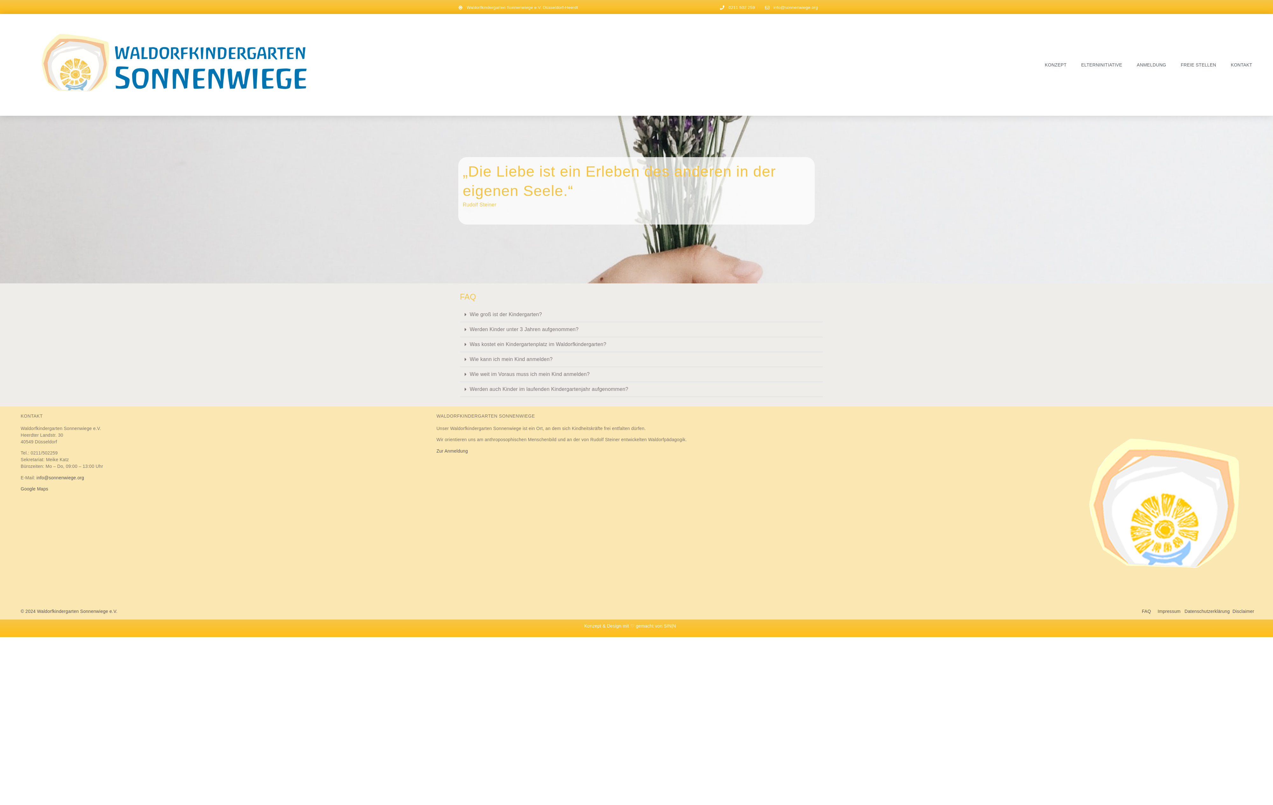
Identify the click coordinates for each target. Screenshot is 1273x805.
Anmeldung (1151, 64)
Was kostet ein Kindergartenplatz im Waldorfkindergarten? (538, 344)
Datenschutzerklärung (1207, 611)
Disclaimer (1243, 611)
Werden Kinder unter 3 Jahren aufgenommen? (524, 329)
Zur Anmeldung (452, 451)
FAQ (1150, 611)
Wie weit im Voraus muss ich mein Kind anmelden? (530, 374)
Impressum (1169, 611)
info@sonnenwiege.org (60, 477)
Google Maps (34, 488)
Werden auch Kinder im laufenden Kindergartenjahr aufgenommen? (549, 389)
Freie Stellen (1198, 64)
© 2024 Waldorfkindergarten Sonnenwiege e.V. (69, 611)
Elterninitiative (1101, 64)
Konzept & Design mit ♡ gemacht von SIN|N (630, 625)
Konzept (1055, 64)
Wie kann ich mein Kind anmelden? (511, 359)
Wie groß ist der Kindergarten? (506, 314)
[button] (641, 314)
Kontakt (1241, 64)
